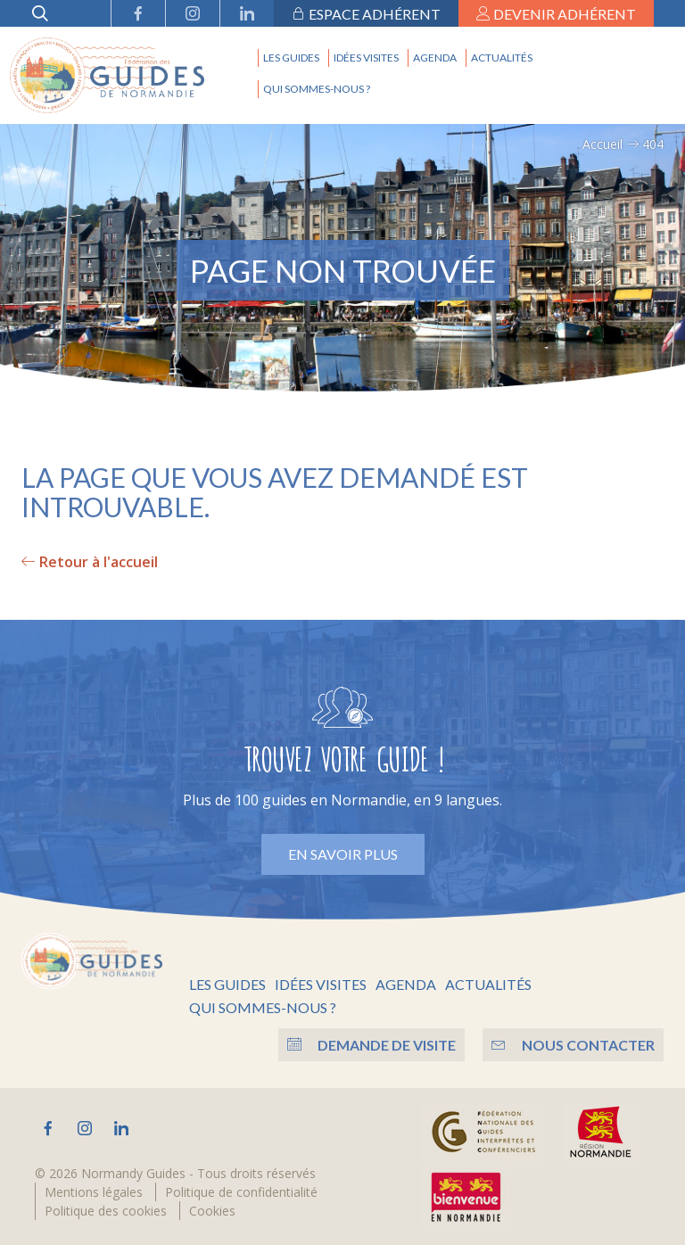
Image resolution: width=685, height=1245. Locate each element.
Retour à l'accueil (89, 562)
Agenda (435, 57)
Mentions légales (94, 1191)
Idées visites (366, 57)
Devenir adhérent (556, 13)
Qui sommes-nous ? (316, 88)
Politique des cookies (106, 1210)
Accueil (602, 144)
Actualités (501, 57)
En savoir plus (343, 853)
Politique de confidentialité (241, 1191)
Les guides (291, 57)
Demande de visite (371, 1044)
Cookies (212, 1210)
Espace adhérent (366, 13)
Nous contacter (573, 1044)
